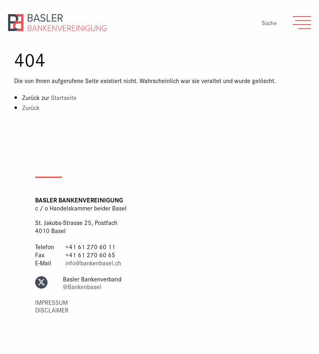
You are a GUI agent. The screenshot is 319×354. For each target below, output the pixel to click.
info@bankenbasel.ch (93, 262)
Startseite (64, 97)
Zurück (31, 107)
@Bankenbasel (82, 286)
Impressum (51, 302)
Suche (269, 23)
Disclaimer (52, 309)
